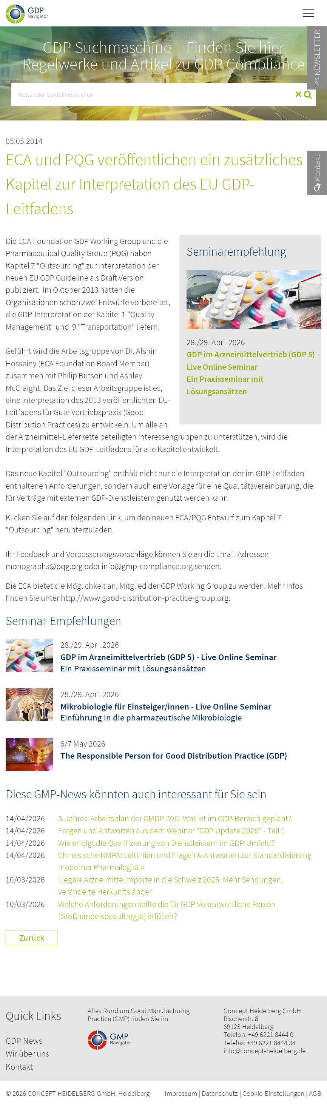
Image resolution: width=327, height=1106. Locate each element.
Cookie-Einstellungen (273, 1093)
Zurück (31, 937)
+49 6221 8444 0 (270, 1034)
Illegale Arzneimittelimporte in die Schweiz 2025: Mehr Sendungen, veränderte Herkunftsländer (170, 886)
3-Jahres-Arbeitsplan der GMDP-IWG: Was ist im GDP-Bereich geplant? (175, 818)
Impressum (181, 1093)
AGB (315, 1093)
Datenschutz (220, 1093)
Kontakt (19, 1066)
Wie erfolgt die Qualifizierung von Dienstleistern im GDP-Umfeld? (166, 843)
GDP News (24, 1040)
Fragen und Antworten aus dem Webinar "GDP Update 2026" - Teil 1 (171, 830)
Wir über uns (27, 1053)
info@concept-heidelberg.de (264, 1051)
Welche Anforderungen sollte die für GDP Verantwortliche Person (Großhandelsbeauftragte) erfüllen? (167, 910)
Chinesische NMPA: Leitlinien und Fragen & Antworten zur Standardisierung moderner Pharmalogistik (185, 861)
